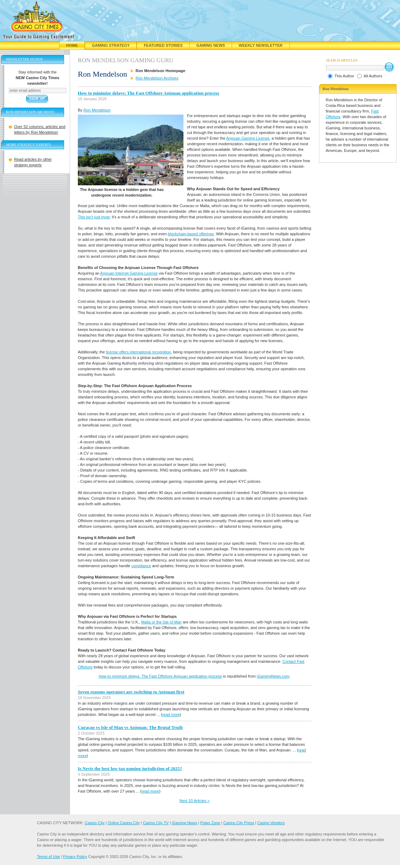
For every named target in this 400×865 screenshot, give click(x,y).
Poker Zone (210, 823)
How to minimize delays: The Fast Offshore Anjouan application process (148, 93)
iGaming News (184, 823)
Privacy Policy (75, 856)
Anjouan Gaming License (247, 138)
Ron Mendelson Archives (157, 78)
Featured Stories (163, 45)
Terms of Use (48, 856)
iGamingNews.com (273, 676)
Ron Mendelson (97, 110)
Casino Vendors (271, 823)
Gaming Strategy (111, 45)
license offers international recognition (138, 352)
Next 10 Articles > (195, 801)
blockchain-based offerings (191, 234)
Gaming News (210, 45)
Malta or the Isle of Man (161, 622)
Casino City (94, 823)
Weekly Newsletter (261, 45)
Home (72, 45)
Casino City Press (238, 823)
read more (171, 714)
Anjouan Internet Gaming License (129, 273)
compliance (141, 566)
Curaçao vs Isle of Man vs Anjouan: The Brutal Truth (130, 727)
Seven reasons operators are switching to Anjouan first (131, 691)
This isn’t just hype (94, 217)
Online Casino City (124, 823)
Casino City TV (156, 823)
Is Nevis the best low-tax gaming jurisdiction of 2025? (130, 768)
